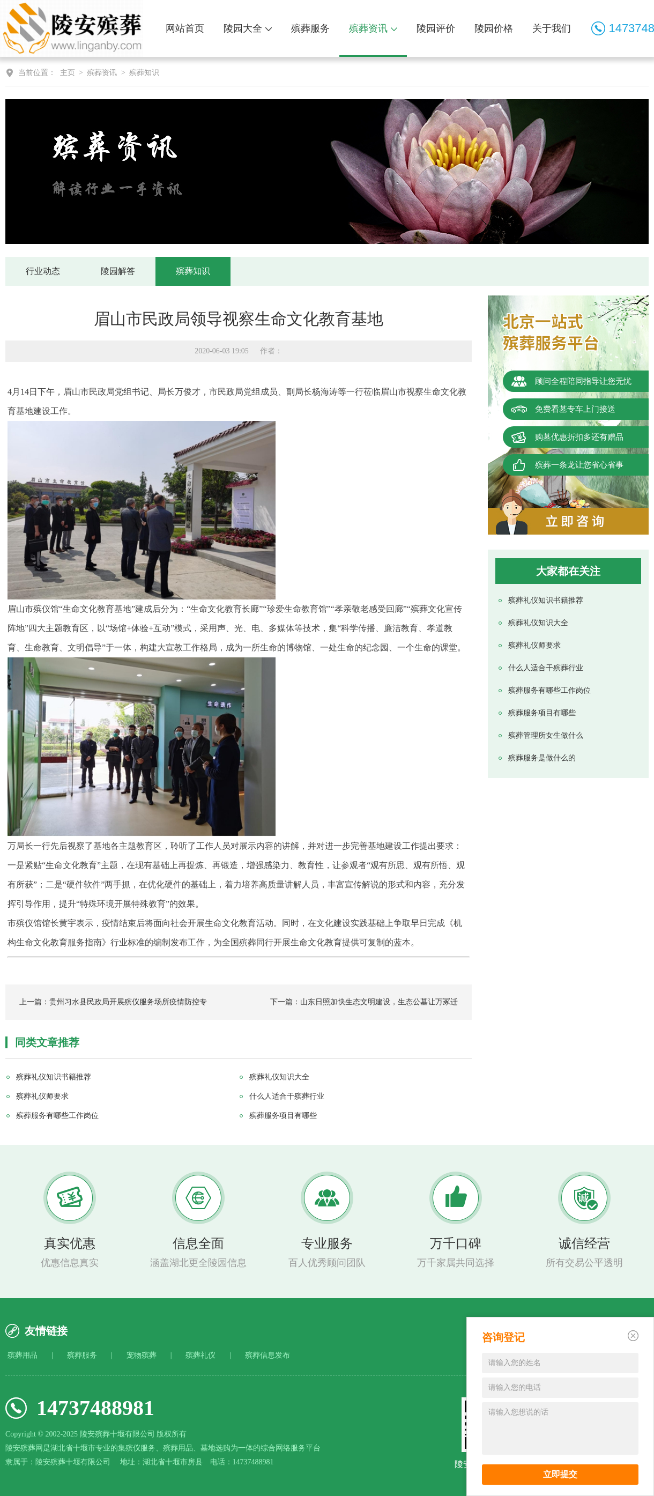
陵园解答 (118, 271)
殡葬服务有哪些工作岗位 (549, 690)
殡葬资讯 (373, 28)
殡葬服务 (310, 28)
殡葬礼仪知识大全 (538, 623)
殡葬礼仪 (200, 1355)
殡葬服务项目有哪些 (542, 713)
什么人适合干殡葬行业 (545, 668)
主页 (67, 73)
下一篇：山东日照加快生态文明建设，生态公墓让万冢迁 (364, 1002)
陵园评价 (436, 28)
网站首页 (185, 28)
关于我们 (551, 28)
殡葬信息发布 (267, 1355)
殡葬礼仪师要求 (534, 645)
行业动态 (43, 271)
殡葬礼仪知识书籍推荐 (545, 600)
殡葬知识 (144, 73)
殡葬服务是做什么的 (542, 758)
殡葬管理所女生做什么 (545, 735)
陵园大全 (248, 28)
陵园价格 (493, 28)
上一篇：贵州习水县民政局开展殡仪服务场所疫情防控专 (113, 1002)
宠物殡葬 (142, 1355)
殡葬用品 (23, 1355)
